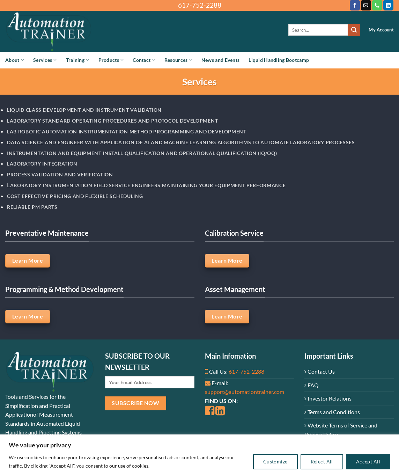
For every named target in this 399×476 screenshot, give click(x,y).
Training (77, 60)
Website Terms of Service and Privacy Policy (340, 430)
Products (111, 60)
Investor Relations (328, 398)
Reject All (322, 461)
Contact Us (319, 371)
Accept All (368, 461)
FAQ (311, 385)
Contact (144, 60)
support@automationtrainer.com (244, 391)
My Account (381, 29)
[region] (199, 455)
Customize (275, 461)
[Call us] (377, 5)
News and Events (220, 60)
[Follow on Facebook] (355, 5)
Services (45, 60)
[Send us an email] (366, 5)
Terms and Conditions (332, 412)
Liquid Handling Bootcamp (279, 60)
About (14, 60)
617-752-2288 (246, 371)
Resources (178, 60)
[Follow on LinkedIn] (388, 5)
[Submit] (354, 30)
